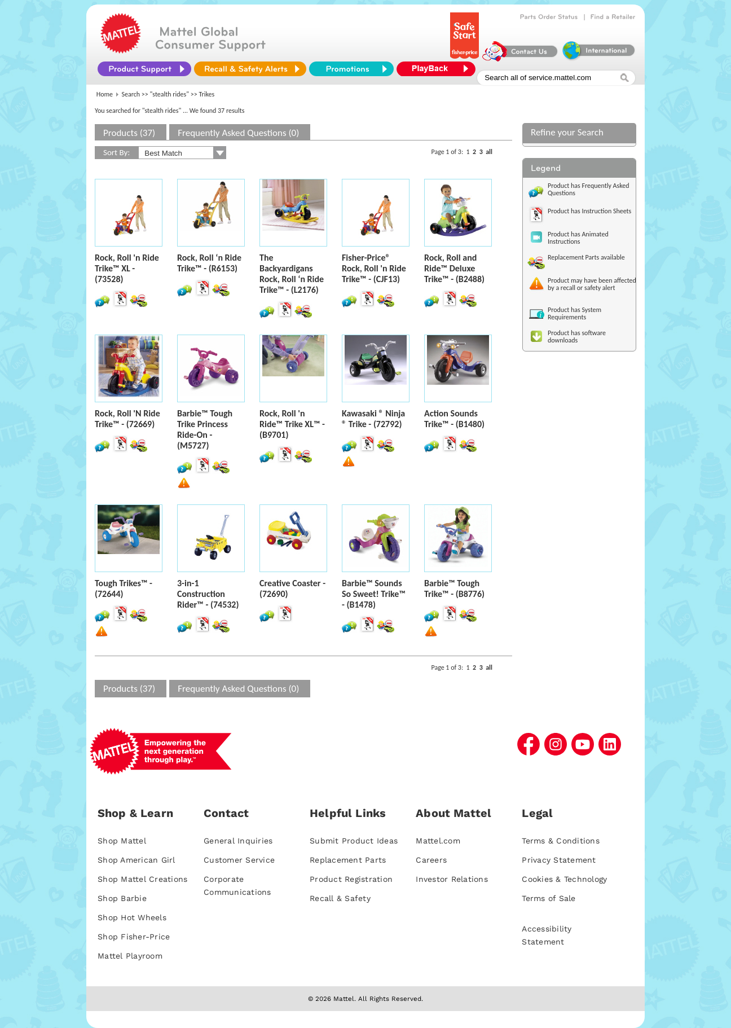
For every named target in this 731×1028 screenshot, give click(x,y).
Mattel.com (438, 840)
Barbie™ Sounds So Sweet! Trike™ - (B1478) (374, 594)
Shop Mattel (122, 840)
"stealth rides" (170, 94)
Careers (431, 859)
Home (104, 94)
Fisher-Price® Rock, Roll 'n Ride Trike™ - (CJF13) (374, 268)
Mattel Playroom (130, 955)
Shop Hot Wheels (132, 917)
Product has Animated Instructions (578, 237)
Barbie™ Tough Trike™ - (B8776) (454, 588)
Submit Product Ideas (354, 840)
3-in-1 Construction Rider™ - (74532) (208, 594)
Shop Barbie (122, 898)
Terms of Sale (548, 898)
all (489, 152)
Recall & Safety (340, 898)
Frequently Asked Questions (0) (238, 133)
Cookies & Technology (564, 879)
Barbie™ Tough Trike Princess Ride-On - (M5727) (204, 429)
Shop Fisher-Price (134, 936)
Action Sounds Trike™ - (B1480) (454, 418)
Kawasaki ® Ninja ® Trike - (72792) (373, 418)
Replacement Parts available (586, 257)
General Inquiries (238, 840)
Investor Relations (452, 879)
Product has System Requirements (574, 313)
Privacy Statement (559, 859)
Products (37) (129, 133)
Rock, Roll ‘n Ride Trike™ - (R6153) (209, 263)
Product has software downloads (577, 336)
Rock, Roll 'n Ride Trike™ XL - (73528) (127, 268)
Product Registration (351, 879)
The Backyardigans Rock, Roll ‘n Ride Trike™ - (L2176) (291, 273)
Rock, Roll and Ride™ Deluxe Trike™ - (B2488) (454, 268)
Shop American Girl (136, 859)
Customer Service (239, 859)
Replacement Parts (348, 859)
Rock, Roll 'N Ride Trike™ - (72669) (127, 418)
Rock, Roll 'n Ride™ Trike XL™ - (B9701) (292, 424)
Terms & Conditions (561, 840)
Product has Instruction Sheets (589, 211)
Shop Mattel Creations (142, 879)
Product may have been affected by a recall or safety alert (592, 284)
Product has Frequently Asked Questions (588, 189)
